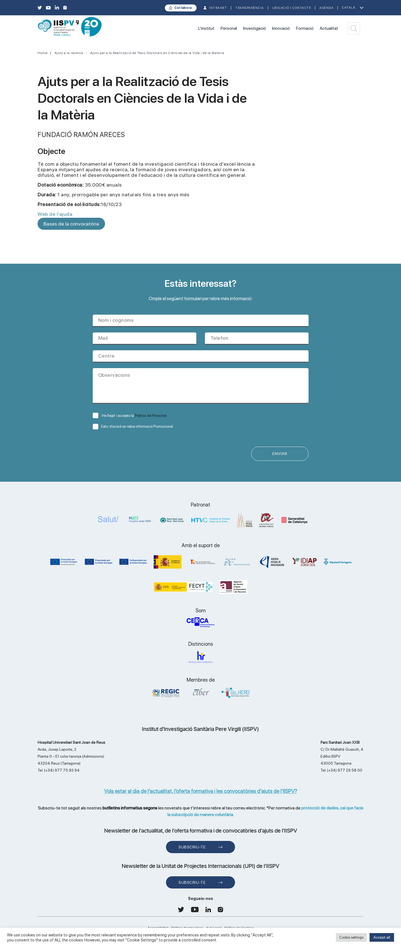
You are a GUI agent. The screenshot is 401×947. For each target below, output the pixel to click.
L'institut (206, 28)
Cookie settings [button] (351, 937)
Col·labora (183, 8)
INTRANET (218, 8)
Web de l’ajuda (55, 214)
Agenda (326, 8)
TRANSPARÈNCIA (249, 8)
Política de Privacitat (151, 415)
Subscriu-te (192, 847)
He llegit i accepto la (130, 415)
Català (348, 7)
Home (43, 53)
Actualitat (329, 28)
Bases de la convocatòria (71, 224)
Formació (305, 28)
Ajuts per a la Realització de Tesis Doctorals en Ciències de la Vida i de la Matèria (157, 53)
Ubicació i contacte (291, 8)
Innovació (281, 28)
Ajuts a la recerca (69, 53)
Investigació (254, 28)
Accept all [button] (381, 937)
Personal (229, 28)
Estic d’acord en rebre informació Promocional (133, 426)
